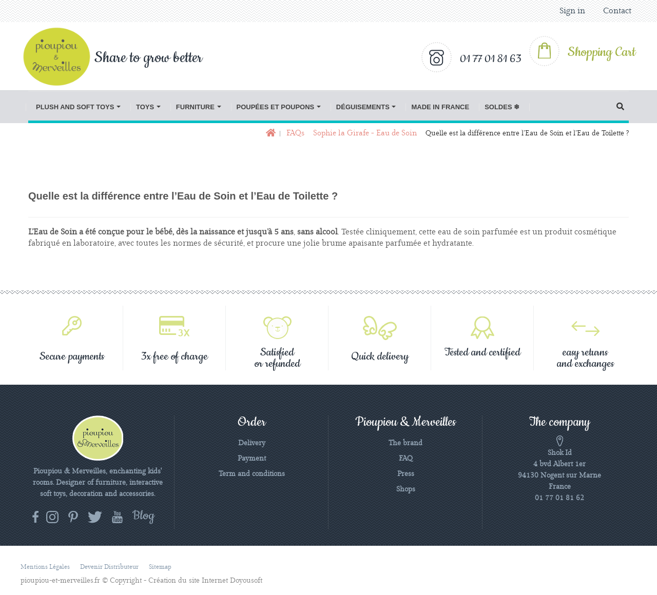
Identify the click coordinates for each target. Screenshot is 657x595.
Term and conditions (252, 474)
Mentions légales (45, 567)
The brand (405, 443)
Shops (405, 489)
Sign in (572, 11)
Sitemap (160, 567)
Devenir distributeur (109, 567)
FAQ (406, 458)
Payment (252, 458)
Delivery (251, 443)
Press (405, 474)
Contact (617, 11)
